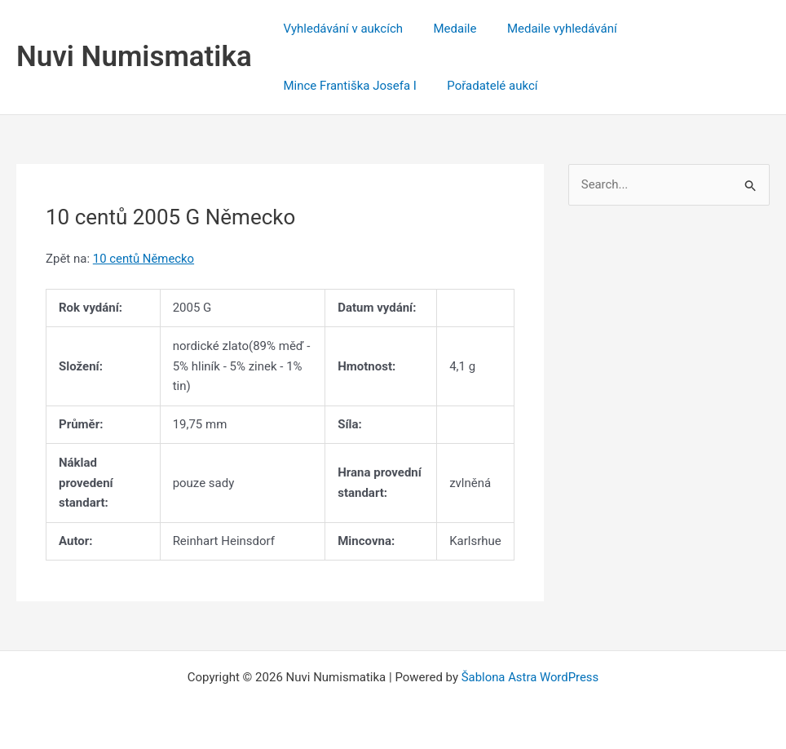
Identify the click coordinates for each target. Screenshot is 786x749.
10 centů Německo (144, 258)
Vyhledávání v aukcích (340, 28)
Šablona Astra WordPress (530, 677)
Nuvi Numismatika (134, 56)
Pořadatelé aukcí (483, 85)
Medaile (445, 28)
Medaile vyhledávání (547, 28)
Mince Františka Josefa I (346, 85)
